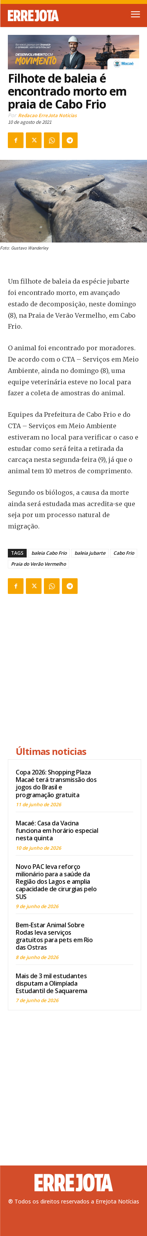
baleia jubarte (89, 553)
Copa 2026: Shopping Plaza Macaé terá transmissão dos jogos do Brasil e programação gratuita (56, 783)
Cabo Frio (123, 553)
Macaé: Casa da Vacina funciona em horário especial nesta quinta (57, 830)
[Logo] (41, 16)
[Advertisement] (74, 671)
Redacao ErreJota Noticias (47, 115)
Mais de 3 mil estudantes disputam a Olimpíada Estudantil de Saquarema (51, 983)
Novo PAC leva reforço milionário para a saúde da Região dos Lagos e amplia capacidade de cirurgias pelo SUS (56, 881)
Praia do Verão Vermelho (38, 564)
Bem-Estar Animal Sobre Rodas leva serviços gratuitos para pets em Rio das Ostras (54, 936)
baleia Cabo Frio (49, 553)
